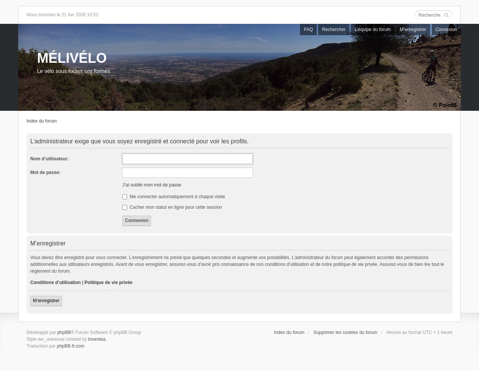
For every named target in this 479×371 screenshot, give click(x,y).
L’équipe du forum (372, 29)
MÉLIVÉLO (72, 58)
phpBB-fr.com (70, 346)
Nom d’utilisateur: (49, 158)
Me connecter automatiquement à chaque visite (173, 196)
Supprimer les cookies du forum (345, 332)
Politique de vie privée (108, 282)
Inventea (97, 339)
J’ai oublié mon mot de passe (151, 185)
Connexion (446, 29)
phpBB (64, 332)
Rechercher (333, 29)
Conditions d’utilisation (55, 282)
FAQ (308, 29)
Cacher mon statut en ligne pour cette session (172, 207)
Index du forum (41, 121)
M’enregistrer (413, 29)
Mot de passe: (45, 172)
